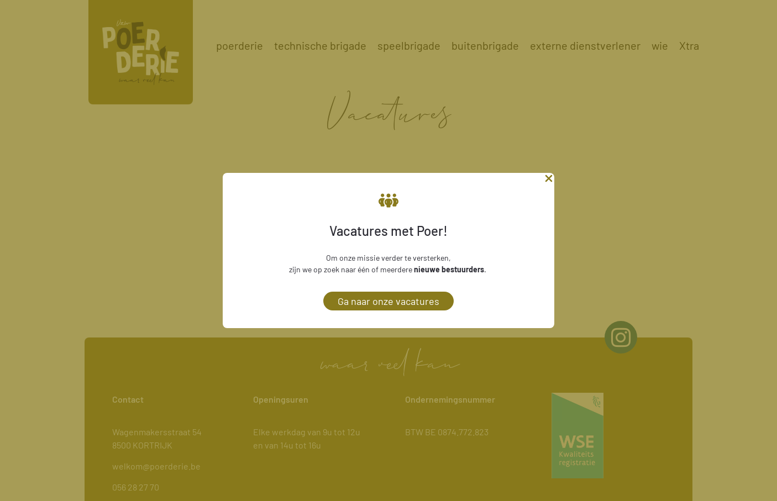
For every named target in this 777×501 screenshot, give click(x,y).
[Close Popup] (548, 180)
